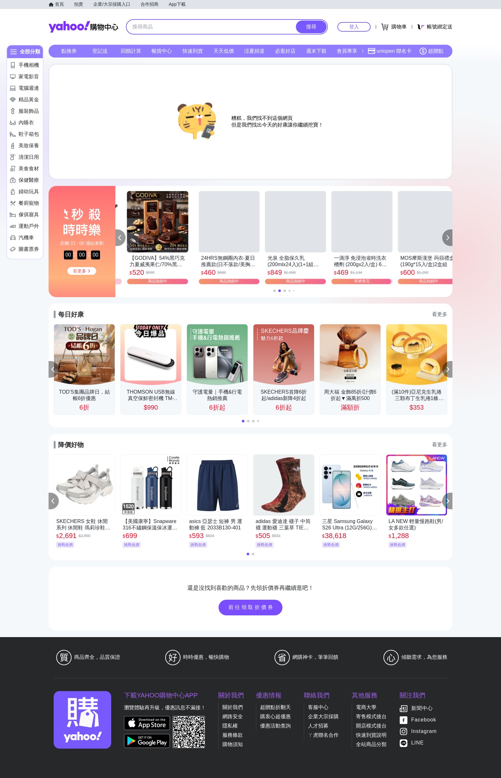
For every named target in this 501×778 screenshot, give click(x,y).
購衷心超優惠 (275, 716)
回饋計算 (131, 51)
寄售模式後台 (371, 716)
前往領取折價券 (251, 607)
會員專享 (347, 51)
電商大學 (366, 707)
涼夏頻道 (254, 51)
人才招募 (318, 725)
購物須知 (232, 744)
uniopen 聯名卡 (390, 51)
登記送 (100, 51)
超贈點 (431, 51)
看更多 (439, 314)
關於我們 (232, 707)
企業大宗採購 (323, 716)
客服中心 (318, 707)
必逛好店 (285, 51)
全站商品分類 (371, 744)
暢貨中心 (161, 51)
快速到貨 (192, 51)
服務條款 (232, 735)
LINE (417, 742)
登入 (354, 26)
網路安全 (232, 716)
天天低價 (223, 51)
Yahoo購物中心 (83, 27)
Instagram (424, 731)
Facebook (423, 719)
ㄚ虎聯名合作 (323, 735)
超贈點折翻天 (275, 707)
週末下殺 (316, 51)
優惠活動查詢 (275, 725)
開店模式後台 (371, 725)
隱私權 (230, 725)
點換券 (69, 51)
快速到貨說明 (371, 735)
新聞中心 (422, 708)
